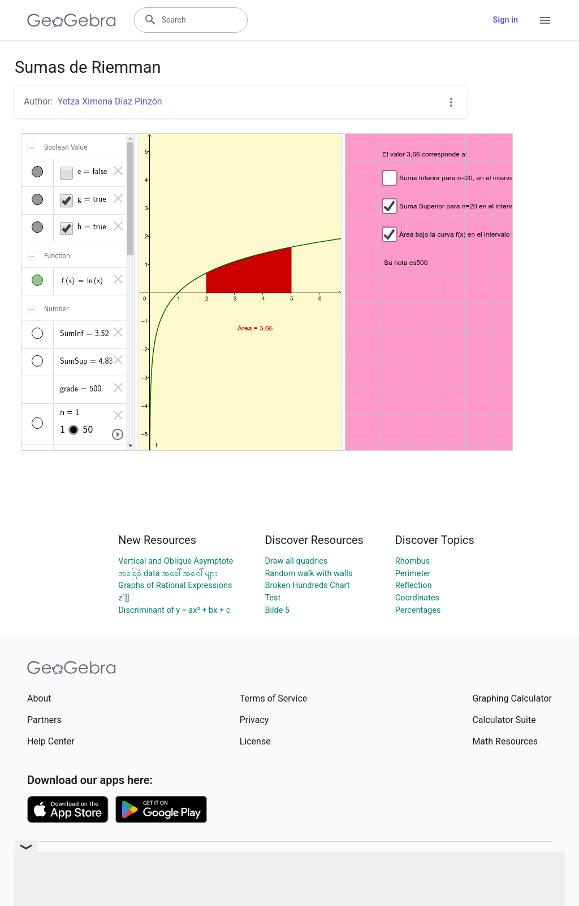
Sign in (505, 20)
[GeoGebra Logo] (71, 20)
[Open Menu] (545, 20)
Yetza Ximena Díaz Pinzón (110, 101)
